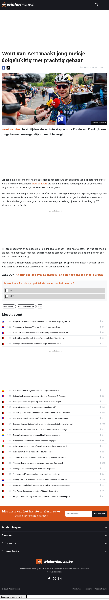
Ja (11, 290)
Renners (7, 535)
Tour (40, 306)
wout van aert (8, 306)
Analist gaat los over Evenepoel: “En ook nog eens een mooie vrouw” (60, 274)
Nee (12, 296)
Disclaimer (77, 589)
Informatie (9, 543)
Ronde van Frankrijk (26, 306)
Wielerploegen (11, 527)
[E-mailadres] (78, 514)
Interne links (10, 551)
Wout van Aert (11, 129)
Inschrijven (99, 513)
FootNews (88, 589)
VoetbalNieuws (101, 589)
